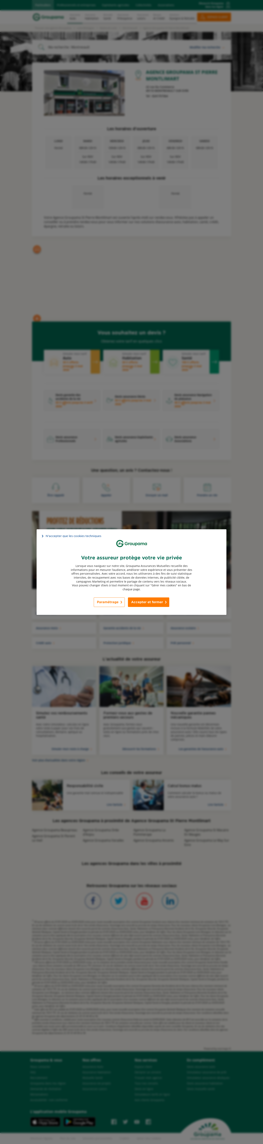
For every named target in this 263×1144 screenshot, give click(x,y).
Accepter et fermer (147, 602)
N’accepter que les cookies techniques (73, 535)
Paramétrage (107, 602)
